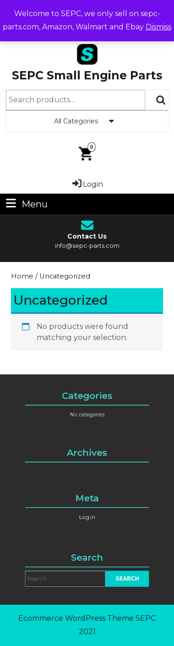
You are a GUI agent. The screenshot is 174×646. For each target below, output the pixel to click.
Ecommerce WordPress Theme (76, 618)
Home (22, 276)
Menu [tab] (26, 203)
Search (161, 100)
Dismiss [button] (158, 26)
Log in (87, 516)
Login (87, 184)
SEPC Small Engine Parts (87, 75)
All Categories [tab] (87, 121)
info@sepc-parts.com (87, 245)
